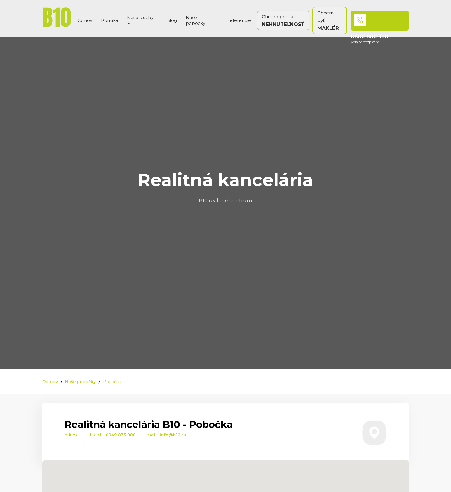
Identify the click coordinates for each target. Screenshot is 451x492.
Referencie (239, 20)
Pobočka (112, 381)
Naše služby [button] (140, 19)
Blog (171, 20)
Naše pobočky (195, 20)
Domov (84, 20)
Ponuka (109, 20)
